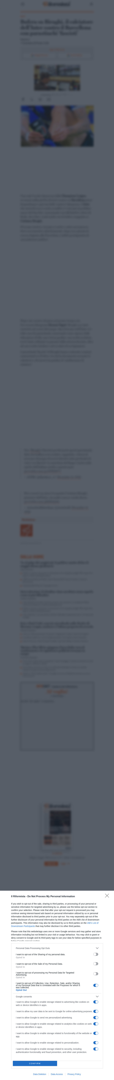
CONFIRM (35, 1063)
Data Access (57, 1074)
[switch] (95, 954)
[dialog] (57, 985)
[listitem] (57, 948)
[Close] (108, 896)
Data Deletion (39, 1074)
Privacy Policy (74, 1074)
